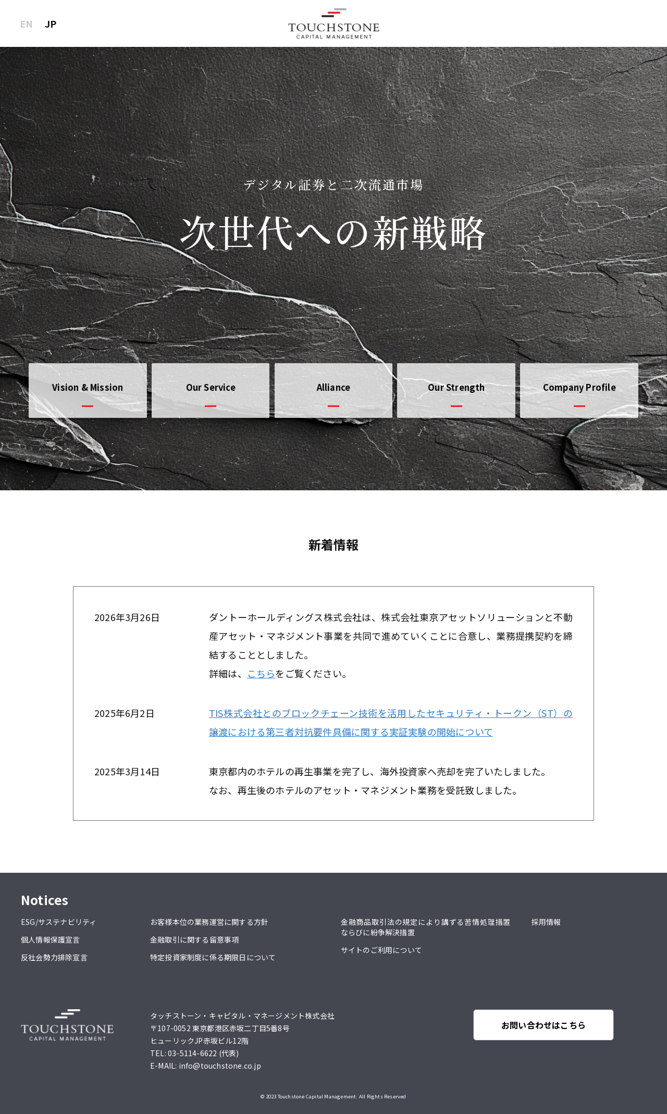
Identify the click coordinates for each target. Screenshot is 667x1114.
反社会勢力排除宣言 (54, 957)
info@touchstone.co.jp (220, 1065)
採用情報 (546, 922)
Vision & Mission (87, 387)
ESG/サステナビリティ (58, 922)
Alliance (334, 387)
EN (26, 23)
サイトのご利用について (381, 950)
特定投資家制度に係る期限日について (213, 957)
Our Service (211, 387)
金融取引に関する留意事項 (194, 939)
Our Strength (456, 387)
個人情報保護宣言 (50, 939)
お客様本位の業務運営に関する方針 (209, 922)
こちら (261, 673)
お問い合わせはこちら (543, 1025)
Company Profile (579, 387)
